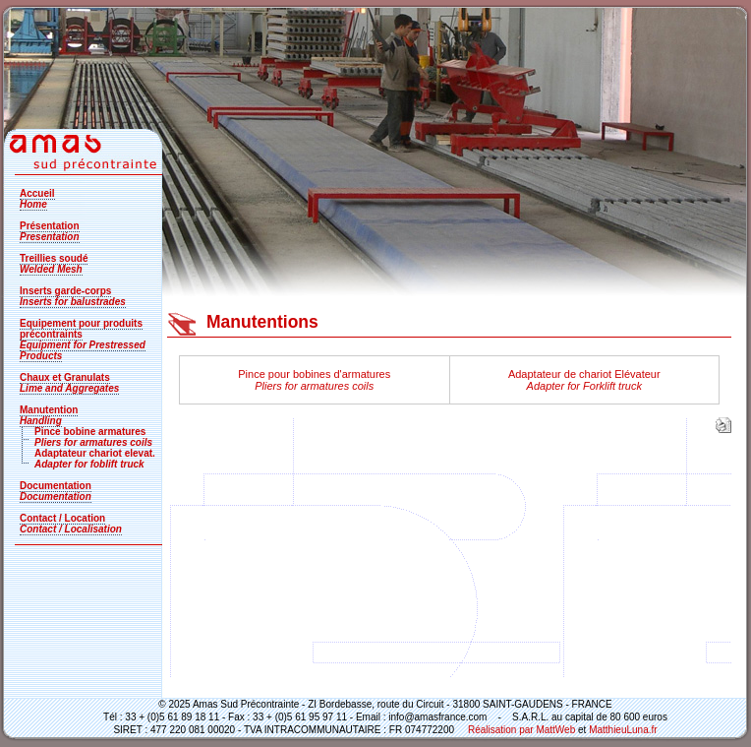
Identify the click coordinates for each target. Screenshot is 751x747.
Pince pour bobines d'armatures (314, 380)
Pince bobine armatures (93, 437)
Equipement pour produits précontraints (82, 339)
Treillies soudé (53, 264)
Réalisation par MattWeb (520, 729)
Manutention (49, 415)
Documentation (55, 491)
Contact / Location (71, 523)
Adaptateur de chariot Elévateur (584, 380)
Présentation (50, 231)
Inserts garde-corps (73, 296)
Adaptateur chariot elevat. (94, 458)
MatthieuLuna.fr (623, 729)
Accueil (37, 199)
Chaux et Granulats (69, 383)
